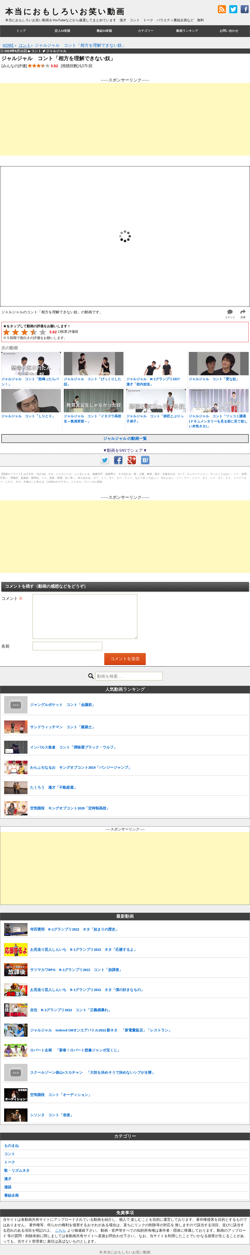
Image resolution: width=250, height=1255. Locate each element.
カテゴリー (146, 31)
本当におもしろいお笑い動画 (65, 12)
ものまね (11, 1145)
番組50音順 (104, 31)
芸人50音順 (62, 31)
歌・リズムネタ (17, 1170)
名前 (5, 646)
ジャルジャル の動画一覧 (125, 438)
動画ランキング (187, 31)
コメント (12, 598)
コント (9, 1154)
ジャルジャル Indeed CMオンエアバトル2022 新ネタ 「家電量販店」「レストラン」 (101, 1030)
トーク (9, 1162)
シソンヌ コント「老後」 (52, 1115)
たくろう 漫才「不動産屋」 (53, 787)
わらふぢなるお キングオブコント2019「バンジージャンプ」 (81, 767)
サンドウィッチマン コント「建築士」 (62, 727)
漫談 (7, 1187)
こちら (60, 1230)
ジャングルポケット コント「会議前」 (62, 704)
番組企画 (11, 1195)
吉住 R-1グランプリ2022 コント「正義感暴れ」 (71, 1010)
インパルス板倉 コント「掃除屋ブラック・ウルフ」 (73, 747)
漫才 (7, 1178)
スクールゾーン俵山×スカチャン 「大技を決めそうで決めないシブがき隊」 (92, 1072)
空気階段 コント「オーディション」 (61, 1094)
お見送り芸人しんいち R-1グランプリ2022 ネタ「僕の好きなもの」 (87, 989)
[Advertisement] (125, 119)
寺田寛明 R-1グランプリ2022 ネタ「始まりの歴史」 (74, 929)
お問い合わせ (229, 31)
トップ (21, 31)
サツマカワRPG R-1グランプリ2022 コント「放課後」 (76, 969)
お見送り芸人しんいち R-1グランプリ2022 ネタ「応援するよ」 (83, 949)
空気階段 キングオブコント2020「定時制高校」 (70, 808)
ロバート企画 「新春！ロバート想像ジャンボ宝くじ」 (75, 1050)
